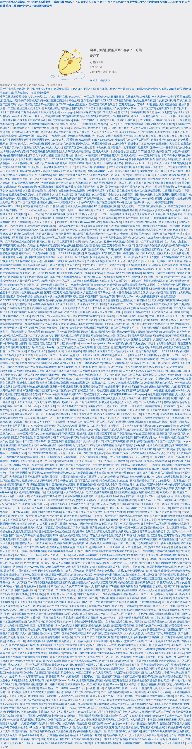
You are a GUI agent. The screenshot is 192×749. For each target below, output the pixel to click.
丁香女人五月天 (160, 163)
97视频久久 (6, 261)
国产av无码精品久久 (150, 402)
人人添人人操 (136, 711)
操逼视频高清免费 (30, 703)
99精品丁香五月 (16, 641)
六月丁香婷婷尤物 (73, 492)
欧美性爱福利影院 (88, 316)
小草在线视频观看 (10, 96)
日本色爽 (181, 331)
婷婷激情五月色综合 (115, 680)
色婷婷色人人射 (97, 128)
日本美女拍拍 (31, 131)
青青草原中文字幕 (59, 339)
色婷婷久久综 (55, 351)
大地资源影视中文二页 (91, 135)
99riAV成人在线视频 (98, 116)
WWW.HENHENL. (10, 206)
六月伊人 (17, 131)
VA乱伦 (166, 363)
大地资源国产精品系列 (96, 327)
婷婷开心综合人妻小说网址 (135, 186)
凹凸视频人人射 (56, 171)
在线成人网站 (133, 96)
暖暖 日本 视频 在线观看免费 (60, 276)
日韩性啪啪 (56, 206)
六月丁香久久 (50, 578)
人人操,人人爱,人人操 (136, 633)
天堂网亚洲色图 (168, 104)
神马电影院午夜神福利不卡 (120, 441)
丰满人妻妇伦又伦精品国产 (109, 429)
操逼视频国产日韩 (64, 167)
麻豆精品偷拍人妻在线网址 (154, 468)
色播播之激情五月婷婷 (160, 696)
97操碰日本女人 (48, 194)
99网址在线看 (82, 272)
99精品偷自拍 (107, 598)
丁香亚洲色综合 (19, 727)
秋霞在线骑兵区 (66, 461)
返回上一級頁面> (100, 80)
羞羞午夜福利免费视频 (51, 602)
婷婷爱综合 (145, 606)
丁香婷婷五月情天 (26, 570)
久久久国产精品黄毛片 (124, 327)
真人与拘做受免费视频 (150, 417)
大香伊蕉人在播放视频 (177, 198)
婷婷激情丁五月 (14, 394)
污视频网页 (48, 261)
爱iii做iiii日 (93, 237)
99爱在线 (150, 370)
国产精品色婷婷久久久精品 (165, 707)
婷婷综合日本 (127, 484)
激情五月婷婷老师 (49, 672)
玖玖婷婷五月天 (73, 656)
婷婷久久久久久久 (92, 241)
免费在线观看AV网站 (49, 535)
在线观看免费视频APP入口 (61, 488)
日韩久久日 (43, 241)
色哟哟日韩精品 (72, 359)
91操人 (121, 707)
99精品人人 (87, 586)
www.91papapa (137, 394)
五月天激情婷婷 (167, 519)
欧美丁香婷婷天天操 (30, 100)
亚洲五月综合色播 (48, 112)
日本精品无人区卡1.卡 (136, 163)
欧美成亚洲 (23, 539)
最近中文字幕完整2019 (141, 143)
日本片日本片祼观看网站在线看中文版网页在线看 (104, 551)
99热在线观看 (114, 135)
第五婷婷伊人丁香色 (141, 175)
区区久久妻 (123, 335)
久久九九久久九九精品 (62, 598)
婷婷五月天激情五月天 (20, 175)
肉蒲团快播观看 (127, 500)
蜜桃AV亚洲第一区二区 (30, 390)
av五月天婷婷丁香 (19, 190)
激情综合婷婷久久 (35, 249)
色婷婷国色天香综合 (128, 598)
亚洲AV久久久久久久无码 (59, 143)
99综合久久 (30, 672)
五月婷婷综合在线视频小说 (29, 492)
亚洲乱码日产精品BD (40, 167)
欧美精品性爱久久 (131, 382)
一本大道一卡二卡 (162, 96)
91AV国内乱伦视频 (135, 535)
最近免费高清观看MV (59, 120)
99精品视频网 (92, 253)
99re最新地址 (150, 319)
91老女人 (96, 272)
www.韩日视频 (32, 578)
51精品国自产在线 (114, 272)
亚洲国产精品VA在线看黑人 (64, 249)
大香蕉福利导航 (34, 331)
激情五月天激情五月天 (42, 343)
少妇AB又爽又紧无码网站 (101, 719)
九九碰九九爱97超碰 (72, 570)
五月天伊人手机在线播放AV (81, 206)
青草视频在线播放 (108, 609)
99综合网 (156, 347)
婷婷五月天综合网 (107, 484)
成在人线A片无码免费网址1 (172, 253)
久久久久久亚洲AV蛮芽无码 (62, 700)
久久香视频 (86, 613)
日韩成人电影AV (124, 296)
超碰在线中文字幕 (128, 645)
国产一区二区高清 (25, 202)
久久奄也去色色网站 (84, 319)
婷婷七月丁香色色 (135, 613)
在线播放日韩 (113, 386)
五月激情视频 (150, 433)
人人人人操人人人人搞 (104, 131)
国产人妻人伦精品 (133, 370)
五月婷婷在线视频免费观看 (121, 210)
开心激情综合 (64, 692)
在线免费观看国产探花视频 (136, 586)
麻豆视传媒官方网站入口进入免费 (59, 519)
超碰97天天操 (70, 402)
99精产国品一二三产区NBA (20, 210)
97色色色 (17, 547)
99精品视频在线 (112, 594)
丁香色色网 (183, 120)
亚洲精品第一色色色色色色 (54, 531)
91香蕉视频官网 (107, 500)
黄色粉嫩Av (30, 586)
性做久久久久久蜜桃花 (13, 214)
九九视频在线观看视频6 (85, 280)
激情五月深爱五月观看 (88, 112)
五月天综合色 (131, 523)
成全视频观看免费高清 (60, 551)
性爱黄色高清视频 (109, 402)
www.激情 (12, 719)
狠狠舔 (159, 198)
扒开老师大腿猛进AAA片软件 (60, 425)
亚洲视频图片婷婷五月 (175, 194)
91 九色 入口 (36, 727)
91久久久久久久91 (25, 602)
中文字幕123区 (138, 355)
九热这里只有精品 (162, 186)
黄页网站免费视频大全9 (94, 558)
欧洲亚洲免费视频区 (49, 582)
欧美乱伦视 (10, 488)
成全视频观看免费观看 (35, 300)
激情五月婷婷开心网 (122, 347)
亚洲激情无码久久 (34, 147)
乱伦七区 (75, 355)
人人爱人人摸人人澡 (142, 128)
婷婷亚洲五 (105, 660)
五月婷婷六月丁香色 (38, 707)
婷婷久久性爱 (122, 214)
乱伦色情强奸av (180, 617)
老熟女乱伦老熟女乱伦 (62, 547)
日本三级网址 (164, 269)
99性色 (33, 327)
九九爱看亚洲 (69, 139)
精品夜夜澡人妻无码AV (33, 719)
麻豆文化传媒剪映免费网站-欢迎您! (117, 531)
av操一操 (22, 257)
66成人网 (62, 261)
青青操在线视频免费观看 (53, 382)
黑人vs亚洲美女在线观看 (137, 339)
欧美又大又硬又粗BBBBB (107, 312)
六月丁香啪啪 (174, 688)
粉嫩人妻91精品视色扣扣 (167, 562)
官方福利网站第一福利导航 (88, 182)
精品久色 (117, 606)
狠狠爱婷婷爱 (45, 645)
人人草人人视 (129, 402)
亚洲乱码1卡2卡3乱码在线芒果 (122, 323)
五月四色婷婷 (29, 112)
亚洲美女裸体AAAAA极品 (110, 496)
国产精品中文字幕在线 (22, 535)
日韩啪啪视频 (137, 112)
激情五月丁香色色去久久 (163, 316)
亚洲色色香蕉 (83, 367)
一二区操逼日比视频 (159, 464)
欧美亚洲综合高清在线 (58, 108)
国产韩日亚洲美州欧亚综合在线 (75, 331)
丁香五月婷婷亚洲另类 (153, 727)
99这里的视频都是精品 (141, 269)
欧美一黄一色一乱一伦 (177, 680)
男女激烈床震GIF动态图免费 (132, 390)
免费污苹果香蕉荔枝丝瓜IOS (111, 355)
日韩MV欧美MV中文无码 (31, 171)
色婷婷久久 (65, 578)
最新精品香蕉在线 (127, 590)
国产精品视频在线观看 (175, 602)
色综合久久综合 (26, 245)
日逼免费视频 (8, 398)
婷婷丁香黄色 (66, 367)
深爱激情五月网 (104, 437)
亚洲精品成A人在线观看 (124, 488)
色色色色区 (19, 700)
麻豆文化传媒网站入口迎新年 (44, 359)
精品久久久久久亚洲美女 (61, 304)
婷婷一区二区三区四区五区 (22, 406)
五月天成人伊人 (102, 151)
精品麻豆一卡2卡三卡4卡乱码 (30, 743)
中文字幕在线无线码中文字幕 (157, 488)
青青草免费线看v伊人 (58, 472)
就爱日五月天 (130, 688)
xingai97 (74, 523)
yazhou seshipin (165, 649)
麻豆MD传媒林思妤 (153, 676)
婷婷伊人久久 (63, 182)
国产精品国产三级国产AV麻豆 (167, 457)
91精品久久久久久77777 (64, 586)
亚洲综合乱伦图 (64, 155)
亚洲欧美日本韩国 (28, 739)
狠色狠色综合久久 (75, 441)
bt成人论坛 (151, 222)
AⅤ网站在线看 (48, 445)
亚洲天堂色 (13, 711)
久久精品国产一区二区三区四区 (126, 304)
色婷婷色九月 (31, 284)
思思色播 (181, 449)
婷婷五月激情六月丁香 (158, 167)
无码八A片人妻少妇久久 (160, 453)
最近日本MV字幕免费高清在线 (160, 731)
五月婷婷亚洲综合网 (163, 120)
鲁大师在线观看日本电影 (65, 241)
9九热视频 (103, 147)
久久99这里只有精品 (142, 653)
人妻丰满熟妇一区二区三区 (43, 378)
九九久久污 (83, 547)
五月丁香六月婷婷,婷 (108, 374)
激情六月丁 (43, 210)
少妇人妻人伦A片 (32, 96)
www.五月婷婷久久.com (31, 433)
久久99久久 (6, 684)
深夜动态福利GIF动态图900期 (154, 308)
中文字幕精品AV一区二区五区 (29, 500)
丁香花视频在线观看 (145, 660)
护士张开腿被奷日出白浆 (121, 120)
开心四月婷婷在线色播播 (91, 457)
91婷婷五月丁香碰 (104, 433)
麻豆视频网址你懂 (130, 178)
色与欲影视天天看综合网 (107, 339)
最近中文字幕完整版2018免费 (92, 562)
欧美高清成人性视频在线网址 (161, 421)
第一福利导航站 (54, 684)
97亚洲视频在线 (120, 116)
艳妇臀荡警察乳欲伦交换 (29, 684)
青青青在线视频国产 (132, 233)
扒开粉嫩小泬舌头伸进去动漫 (56, 480)
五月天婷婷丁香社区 (15, 327)
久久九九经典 (118, 288)
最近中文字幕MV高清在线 (113, 621)
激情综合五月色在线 (127, 727)
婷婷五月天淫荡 (23, 598)
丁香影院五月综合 (132, 222)
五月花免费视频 (88, 402)
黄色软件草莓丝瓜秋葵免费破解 (58, 198)
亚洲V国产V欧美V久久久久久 (64, 363)
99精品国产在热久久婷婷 (159, 124)
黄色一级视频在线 (149, 194)
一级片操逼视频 (19, 511)
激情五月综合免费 (146, 351)
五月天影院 (161, 175)
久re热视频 (157, 390)
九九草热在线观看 (166, 343)
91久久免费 (102, 276)
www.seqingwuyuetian (93, 343)
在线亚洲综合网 (138, 316)
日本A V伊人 (147, 253)
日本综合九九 (61, 218)
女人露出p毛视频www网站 (57, 398)
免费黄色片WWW (119, 558)
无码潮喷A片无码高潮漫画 (73, 696)
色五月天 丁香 (138, 151)
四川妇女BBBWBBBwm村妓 (40, 696)
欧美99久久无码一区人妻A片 (123, 261)
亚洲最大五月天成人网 (70, 222)
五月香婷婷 (113, 245)
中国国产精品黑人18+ (89, 594)
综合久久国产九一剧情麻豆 (138, 374)
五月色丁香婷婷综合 (73, 633)
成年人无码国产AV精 (24, 582)
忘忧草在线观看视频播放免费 (165, 558)
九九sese (17, 668)
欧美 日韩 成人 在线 (142, 472)
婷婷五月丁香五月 (24, 715)
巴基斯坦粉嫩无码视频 (129, 421)
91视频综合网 (12, 186)
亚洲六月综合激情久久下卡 (142, 511)
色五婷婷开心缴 (76, 237)
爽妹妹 (39, 488)
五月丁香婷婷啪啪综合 (130, 124)
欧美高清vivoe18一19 (62, 680)
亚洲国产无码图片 (112, 676)
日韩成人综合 (73, 602)
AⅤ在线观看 (51, 410)
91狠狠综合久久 (16, 308)
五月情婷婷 (55, 543)
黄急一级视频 (137, 476)
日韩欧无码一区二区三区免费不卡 (166, 629)
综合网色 (15, 410)
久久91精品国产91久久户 (175, 257)
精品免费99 (174, 727)
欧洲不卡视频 (88, 621)
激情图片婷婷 (154, 735)
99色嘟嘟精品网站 (130, 743)
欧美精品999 (95, 406)
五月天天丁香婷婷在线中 (46, 116)
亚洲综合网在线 (179, 312)
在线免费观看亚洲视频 (33, 363)
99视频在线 (182, 445)
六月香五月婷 (88, 292)
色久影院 (126, 656)
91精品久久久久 (36, 351)
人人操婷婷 (10, 625)
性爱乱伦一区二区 (59, 280)
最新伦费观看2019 (17, 484)
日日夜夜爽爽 (8, 245)
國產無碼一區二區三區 (119, 182)
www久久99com (21, 116)
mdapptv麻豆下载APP (114, 394)
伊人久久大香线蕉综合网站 (157, 202)
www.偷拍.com (92, 222)
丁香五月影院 (72, 265)
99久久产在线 (95, 633)
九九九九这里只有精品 (47, 402)
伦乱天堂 (64, 128)
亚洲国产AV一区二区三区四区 (155, 500)
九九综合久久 (80, 445)
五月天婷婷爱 (129, 155)
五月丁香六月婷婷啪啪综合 (145, 406)
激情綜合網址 (52, 637)
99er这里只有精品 (114, 664)
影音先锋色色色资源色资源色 (146, 680)
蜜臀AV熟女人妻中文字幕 (153, 210)
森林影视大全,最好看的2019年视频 (115, 331)
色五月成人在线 (69, 378)
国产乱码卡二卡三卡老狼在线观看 (93, 637)
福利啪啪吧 (100, 167)
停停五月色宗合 (29, 461)
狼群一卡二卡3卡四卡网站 (156, 598)
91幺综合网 (179, 269)
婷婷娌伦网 (89, 124)
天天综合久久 (139, 558)
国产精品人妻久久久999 (18, 355)
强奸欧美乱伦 (8, 637)
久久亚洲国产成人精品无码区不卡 (114, 351)
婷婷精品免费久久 (147, 441)
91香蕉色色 (163, 723)
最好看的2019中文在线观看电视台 (167, 527)
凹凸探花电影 (139, 386)
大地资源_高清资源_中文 (110, 425)
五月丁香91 (102, 539)
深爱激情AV (153, 112)
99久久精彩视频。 (71, 676)
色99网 (41, 606)
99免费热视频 (179, 163)
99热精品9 (169, 331)
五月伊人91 (22, 496)
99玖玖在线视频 (107, 218)
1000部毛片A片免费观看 (131, 719)
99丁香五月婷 (85, 167)
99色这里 (49, 464)
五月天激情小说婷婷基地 (99, 617)
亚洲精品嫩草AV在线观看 (143, 539)
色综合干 (136, 116)
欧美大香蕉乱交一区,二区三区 (48, 237)
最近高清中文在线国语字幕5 (58, 429)
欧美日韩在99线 (117, 731)
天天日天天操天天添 (171, 116)
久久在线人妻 (119, 539)
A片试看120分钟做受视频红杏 (130, 570)
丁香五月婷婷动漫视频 (146, 182)
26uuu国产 (128, 245)
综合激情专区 (120, 151)
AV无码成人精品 (56, 316)
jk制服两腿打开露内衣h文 (149, 637)
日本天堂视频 (8, 449)
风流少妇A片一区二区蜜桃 (76, 672)
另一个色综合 (47, 461)
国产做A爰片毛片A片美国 (71, 406)
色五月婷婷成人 (40, 613)
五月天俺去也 (8, 257)
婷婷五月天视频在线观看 (103, 104)
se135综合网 (119, 143)
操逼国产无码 (8, 523)
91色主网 (74, 100)
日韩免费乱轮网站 (17, 343)
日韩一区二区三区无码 (13, 351)
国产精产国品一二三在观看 (79, 147)
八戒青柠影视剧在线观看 (31, 120)
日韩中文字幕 (74, 269)
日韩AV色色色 (83, 449)
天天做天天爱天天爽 (69, 453)
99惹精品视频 (8, 135)
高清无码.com (77, 261)
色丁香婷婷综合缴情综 (40, 308)
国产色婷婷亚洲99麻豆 (93, 523)
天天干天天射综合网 (143, 335)
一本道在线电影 (68, 539)
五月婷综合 (130, 684)
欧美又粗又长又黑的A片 (23, 194)
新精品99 (175, 609)
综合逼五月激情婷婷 (59, 319)
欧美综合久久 (30, 480)
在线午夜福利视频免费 (77, 312)
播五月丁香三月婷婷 (153, 261)
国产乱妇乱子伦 (174, 151)
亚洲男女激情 (83, 245)
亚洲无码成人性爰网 (85, 609)
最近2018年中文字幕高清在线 (27, 676)
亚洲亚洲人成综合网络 (30, 108)
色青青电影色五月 (81, 284)
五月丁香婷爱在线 (124, 417)
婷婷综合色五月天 (175, 676)
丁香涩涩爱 (144, 120)
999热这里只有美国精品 (174, 414)
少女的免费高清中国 (126, 194)
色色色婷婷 (109, 335)
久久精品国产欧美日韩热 (91, 304)
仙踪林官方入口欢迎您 (113, 280)
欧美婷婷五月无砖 (28, 445)
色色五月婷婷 (31, 562)
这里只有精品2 (23, 414)
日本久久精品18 (64, 625)
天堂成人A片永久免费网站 (56, 609)
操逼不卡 (183, 519)
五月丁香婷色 (170, 606)
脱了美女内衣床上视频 (40, 155)
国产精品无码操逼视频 (162, 429)
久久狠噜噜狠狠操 (100, 641)
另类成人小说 (22, 633)
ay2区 (42, 319)
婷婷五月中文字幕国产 (123, 147)
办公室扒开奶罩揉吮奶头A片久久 (19, 519)
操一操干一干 (95, 441)
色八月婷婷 (55, 515)
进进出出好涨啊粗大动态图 (164, 386)
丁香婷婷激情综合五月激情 (20, 558)
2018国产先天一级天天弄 (27, 464)
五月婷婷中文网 (113, 633)
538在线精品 (28, 186)
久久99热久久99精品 (80, 574)
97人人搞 (42, 523)
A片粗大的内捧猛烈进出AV (148, 359)
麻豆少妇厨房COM (72, 394)
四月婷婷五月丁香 (180, 210)
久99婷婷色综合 (122, 660)
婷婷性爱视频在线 (39, 124)
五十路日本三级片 (133, 135)
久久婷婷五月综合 (102, 194)
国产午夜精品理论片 (146, 437)
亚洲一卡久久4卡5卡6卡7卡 (164, 276)
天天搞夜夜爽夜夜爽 (163, 300)
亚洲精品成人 (94, 543)
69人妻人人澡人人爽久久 (121, 398)
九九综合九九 (181, 598)
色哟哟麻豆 (47, 182)
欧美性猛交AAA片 (116, 159)
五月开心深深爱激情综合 (144, 543)
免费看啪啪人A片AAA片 (64, 613)
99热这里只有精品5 (77, 566)
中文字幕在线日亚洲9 (151, 241)
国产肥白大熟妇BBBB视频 (29, 370)
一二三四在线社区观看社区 (150, 206)
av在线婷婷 (39, 304)
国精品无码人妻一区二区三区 (96, 214)
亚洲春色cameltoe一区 (100, 175)
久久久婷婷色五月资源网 (90, 735)
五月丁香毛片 (35, 214)
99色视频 (84, 653)
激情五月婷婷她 (26, 523)
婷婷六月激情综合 (165, 472)
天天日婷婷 (161, 128)
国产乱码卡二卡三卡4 (84, 108)
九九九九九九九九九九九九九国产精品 (68, 370)
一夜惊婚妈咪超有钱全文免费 (111, 574)
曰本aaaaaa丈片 (92, 363)
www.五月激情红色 (149, 155)
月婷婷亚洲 (33, 269)
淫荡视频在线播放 (114, 511)
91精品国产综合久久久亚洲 (159, 621)
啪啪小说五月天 (160, 617)
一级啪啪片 (173, 225)
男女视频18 (38, 472)
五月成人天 (10, 100)
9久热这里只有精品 (144, 100)
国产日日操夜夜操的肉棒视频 (29, 551)
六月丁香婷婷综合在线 (100, 629)
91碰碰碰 (68, 715)
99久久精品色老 (55, 566)
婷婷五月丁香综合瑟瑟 (176, 347)
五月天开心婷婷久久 (173, 743)
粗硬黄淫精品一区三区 (137, 249)
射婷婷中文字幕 (146, 480)
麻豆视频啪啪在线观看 (51, 186)
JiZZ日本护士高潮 (62, 210)
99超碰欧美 (175, 159)
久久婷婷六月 (86, 276)
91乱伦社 (115, 276)
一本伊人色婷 (55, 265)
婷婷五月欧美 (92, 394)
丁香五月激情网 (85, 715)
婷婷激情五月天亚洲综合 (36, 656)
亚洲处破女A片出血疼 (16, 613)
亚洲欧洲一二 (74, 124)
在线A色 (174, 128)
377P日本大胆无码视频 (103, 645)
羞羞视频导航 (56, 500)
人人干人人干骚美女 (133, 735)
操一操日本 (72, 343)
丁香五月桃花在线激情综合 (45, 151)
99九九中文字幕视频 (102, 445)
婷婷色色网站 (67, 735)
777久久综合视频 (108, 476)
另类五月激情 (56, 441)
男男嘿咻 (87, 351)
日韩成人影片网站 (117, 566)
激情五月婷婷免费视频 (124, 625)
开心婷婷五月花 (67, 288)
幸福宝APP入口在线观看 (40, 229)
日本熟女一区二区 (86, 598)
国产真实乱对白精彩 (67, 335)
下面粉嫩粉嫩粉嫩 (108, 519)
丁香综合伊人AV (112, 163)
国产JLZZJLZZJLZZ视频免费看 (113, 100)
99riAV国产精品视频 (119, 343)
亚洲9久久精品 (92, 676)
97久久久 (99, 210)
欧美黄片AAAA (138, 739)
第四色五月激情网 (117, 461)
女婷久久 (72, 214)
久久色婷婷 (41, 515)
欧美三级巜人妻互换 (168, 143)
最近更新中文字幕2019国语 (134, 218)
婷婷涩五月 (151, 492)
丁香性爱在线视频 (14, 457)
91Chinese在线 (50, 394)
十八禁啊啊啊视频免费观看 (78, 496)
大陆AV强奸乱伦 (38, 680)
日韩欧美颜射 (159, 218)
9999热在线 (107, 316)
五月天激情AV (73, 351)
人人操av (160, 374)
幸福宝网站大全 (86, 186)
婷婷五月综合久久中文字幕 (93, 288)
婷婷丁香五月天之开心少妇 (130, 629)
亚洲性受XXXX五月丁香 (14, 664)
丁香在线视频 (96, 508)
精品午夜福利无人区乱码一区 (90, 731)
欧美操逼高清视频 (52, 703)
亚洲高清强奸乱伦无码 (92, 700)
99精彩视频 (43, 715)
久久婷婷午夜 (40, 253)
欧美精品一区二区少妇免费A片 (37, 272)
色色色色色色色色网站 (43, 288)
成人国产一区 (45, 417)
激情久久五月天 (82, 727)
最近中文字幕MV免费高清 (24, 574)
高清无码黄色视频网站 (84, 555)
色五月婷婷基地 (76, 171)
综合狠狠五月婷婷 (31, 159)
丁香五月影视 (180, 131)
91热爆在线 (130, 606)
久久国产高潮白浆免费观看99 (44, 621)
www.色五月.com (81, 339)
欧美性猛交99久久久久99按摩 (137, 449)
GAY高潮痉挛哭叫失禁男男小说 (125, 555)
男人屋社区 (15, 562)
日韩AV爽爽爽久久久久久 (71, 225)
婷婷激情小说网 (43, 374)
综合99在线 (47, 562)
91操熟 (177, 339)
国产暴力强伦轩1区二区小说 (142, 496)
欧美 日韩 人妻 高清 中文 (154, 645)
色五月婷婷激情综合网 (105, 464)
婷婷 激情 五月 (100, 547)
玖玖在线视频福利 (80, 382)
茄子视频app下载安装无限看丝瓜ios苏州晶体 (151, 265)
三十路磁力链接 (83, 210)
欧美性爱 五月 (50, 476)
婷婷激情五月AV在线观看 (39, 104)
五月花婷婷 (87, 100)
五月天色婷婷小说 (22, 163)
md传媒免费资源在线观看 (176, 515)
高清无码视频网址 (32, 410)
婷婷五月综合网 (164, 594)
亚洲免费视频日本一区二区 (174, 660)
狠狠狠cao (100, 284)
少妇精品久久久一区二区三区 (132, 139)
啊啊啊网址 (71, 296)
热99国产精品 (20, 182)
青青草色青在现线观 (29, 629)
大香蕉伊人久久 (162, 339)
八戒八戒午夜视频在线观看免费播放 (58, 558)
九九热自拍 (6, 124)
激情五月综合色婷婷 (149, 331)
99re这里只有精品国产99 (101, 707)
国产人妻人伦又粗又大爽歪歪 (29, 653)
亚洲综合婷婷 (32, 394)
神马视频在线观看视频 (127, 225)
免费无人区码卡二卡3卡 (56, 555)
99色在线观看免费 (37, 386)
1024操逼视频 (114, 249)
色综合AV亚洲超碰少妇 (160, 445)
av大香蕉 (70, 186)
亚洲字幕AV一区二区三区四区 (51, 355)
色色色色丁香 (139, 547)
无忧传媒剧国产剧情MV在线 (86, 664)
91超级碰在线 (113, 688)
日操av (126, 386)
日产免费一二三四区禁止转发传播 (131, 562)
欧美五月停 (132, 664)
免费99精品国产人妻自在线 (55, 731)
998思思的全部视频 (33, 594)
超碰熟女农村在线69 (141, 574)
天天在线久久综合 (143, 343)
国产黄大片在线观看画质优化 (71, 645)
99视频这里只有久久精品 (159, 382)
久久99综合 (11, 527)
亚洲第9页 (46, 218)
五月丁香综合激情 (24, 437)
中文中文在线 (76, 163)
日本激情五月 (55, 653)
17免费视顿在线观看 (12, 249)
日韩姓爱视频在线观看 (151, 684)
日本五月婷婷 (79, 508)
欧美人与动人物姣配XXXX (136, 703)
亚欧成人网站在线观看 (157, 461)
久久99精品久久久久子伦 (89, 711)
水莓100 (166, 155)
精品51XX (20, 359)
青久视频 (138, 167)
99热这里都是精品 (93, 453)
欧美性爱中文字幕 (81, 347)
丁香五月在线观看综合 (105, 515)
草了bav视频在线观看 (26, 429)
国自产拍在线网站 (25, 590)
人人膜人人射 (183, 394)
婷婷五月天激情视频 (115, 363)
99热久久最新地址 (29, 609)
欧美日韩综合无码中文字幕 (107, 367)
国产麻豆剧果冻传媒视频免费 (92, 625)
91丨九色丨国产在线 (56, 96)
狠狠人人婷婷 (152, 515)
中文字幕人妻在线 (75, 175)
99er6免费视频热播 (112, 692)
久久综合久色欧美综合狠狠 (161, 555)
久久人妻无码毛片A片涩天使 (109, 672)
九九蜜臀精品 (170, 112)
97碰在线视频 (98, 566)
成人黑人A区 (48, 668)
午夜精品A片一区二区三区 (138, 594)
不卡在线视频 (17, 229)
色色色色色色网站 (24, 241)
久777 (128, 367)
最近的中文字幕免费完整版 (90, 398)
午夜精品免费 (74, 327)
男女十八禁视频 (48, 735)
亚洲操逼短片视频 (116, 711)
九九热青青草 (175, 214)
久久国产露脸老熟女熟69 (85, 739)
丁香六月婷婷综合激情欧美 (106, 535)
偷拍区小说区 (45, 202)
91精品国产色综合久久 (92, 229)
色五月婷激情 (71, 292)
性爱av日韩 (88, 265)
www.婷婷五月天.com (66, 202)
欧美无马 (143, 147)
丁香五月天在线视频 (118, 190)
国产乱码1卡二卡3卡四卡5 (15, 508)
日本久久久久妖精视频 (115, 739)
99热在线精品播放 (137, 707)
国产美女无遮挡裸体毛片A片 (112, 715)
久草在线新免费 (112, 222)
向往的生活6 (158, 139)
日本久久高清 (174, 261)
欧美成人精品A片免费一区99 (172, 245)
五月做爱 (58, 656)
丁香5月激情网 (50, 629)
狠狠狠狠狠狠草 (13, 284)
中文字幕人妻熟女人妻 (40, 335)
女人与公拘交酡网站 (134, 276)
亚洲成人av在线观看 (87, 155)
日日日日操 (117, 96)
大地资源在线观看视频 (45, 539)
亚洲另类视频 (85, 433)
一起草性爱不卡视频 (115, 406)
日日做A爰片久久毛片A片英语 (73, 464)
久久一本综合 (71, 621)
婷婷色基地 (175, 625)
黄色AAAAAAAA (28, 735)
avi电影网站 (143, 347)
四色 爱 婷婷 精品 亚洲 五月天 (150, 367)
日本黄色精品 (163, 131)
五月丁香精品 (172, 535)
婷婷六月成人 (94, 163)
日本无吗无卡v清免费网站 (115, 237)
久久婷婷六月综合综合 (106, 449)
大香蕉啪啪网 (179, 613)
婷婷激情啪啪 (115, 229)
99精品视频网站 (96, 171)
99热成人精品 (78, 128)
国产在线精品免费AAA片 (155, 664)
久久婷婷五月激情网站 (163, 292)
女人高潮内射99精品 (29, 398)
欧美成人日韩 (167, 492)
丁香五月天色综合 (64, 417)
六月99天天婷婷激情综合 (76, 151)
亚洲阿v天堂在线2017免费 (128, 641)
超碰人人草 (167, 496)
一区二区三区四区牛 (55, 100)
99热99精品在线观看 (154, 225)
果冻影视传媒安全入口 (36, 206)
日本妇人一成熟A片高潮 (110, 265)
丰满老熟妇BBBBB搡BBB (162, 719)
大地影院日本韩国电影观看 (25, 476)
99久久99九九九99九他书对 (148, 237)
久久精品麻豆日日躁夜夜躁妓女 (91, 472)
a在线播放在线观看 (31, 292)
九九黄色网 (46, 178)
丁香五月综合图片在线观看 (154, 327)
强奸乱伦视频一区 (116, 257)
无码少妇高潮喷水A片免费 (130, 445)
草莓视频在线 (69, 135)
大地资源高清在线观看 (89, 680)
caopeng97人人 (107, 124)
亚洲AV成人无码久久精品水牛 (17, 233)
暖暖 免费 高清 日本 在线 (55, 739)
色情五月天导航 (171, 178)
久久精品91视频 (166, 100)
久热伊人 (87, 355)
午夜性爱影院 (146, 131)
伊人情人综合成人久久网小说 (149, 214)
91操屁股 (152, 104)
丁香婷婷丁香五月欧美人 (44, 617)
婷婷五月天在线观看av (77, 515)
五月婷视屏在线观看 (63, 484)
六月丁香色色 (25, 649)
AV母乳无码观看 (95, 190)
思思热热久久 (127, 300)
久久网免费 (6, 602)
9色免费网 (122, 316)
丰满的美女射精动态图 (123, 308)
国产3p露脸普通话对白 (42, 257)
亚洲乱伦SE (38, 316)
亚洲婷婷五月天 (53, 292)
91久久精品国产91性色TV (15, 316)
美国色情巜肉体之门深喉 (46, 633)
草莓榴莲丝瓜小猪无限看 (107, 370)
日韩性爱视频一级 (107, 186)
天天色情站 (141, 457)
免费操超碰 (135, 461)
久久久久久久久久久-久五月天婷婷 (83, 511)
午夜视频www (43, 175)
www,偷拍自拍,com (116, 453)
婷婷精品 (37, 190)
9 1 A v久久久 (30, 218)
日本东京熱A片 (162, 703)
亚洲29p (89, 504)
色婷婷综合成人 (20, 128)
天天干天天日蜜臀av (139, 288)
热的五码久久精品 (158, 547)
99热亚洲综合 (20, 680)
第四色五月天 (93, 668)
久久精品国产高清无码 (28, 261)
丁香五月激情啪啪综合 (121, 457)
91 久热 (50, 594)
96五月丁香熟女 (131, 198)
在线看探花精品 (171, 190)
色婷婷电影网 (97, 159)
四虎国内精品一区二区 (25, 731)
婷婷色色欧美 (125, 582)
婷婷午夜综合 (25, 296)
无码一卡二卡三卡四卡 (163, 147)
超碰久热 (57, 715)
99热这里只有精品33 (31, 527)
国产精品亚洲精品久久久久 (78, 582)
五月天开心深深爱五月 (163, 633)
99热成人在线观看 (104, 414)
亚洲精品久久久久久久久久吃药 (94, 417)
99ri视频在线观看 (134, 229)
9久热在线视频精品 (73, 116)
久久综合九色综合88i (19, 304)
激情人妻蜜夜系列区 (142, 668)
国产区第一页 (132, 676)
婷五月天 (153, 739)
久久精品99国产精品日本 (33, 723)
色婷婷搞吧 (19, 386)
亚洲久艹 (64, 284)
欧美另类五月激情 (97, 684)
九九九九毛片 (152, 672)
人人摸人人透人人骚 (62, 711)
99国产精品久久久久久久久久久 (71, 131)
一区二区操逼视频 (39, 664)
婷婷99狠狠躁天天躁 (55, 660)
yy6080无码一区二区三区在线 (98, 202)
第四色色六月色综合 (53, 269)
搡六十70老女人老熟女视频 (162, 476)
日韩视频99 (52, 676)
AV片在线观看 (36, 700)
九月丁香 (105, 649)
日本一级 (123, 543)
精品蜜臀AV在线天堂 (84, 531)
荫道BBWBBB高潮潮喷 (164, 425)
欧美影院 (67, 637)
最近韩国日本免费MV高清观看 (84, 323)
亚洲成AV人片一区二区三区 (144, 363)
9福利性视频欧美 (166, 272)
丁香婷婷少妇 (138, 566)
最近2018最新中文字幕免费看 (36, 625)
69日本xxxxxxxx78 (103, 139)
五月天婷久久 (14, 147)
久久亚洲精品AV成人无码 (83, 660)
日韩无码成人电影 (167, 582)
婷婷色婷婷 (113, 284)
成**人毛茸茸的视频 (119, 167)
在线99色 (50, 331)
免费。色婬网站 (146, 649)
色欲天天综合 (172, 578)
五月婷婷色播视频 (149, 602)
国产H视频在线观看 (128, 504)
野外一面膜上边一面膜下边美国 (138, 519)
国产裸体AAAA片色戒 (172, 378)
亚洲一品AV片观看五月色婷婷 (92, 143)
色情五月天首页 (29, 339)
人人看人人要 (47, 406)
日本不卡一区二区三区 (154, 523)
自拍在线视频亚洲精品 (22, 645)
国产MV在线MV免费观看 (41, 453)
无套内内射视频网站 (66, 374)
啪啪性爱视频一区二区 (25, 178)
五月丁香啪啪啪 (144, 551)
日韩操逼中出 (170, 406)
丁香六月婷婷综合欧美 (44, 128)
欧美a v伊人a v (147, 590)
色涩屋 (126, 547)
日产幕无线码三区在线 (13, 621)
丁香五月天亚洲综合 (18, 472)
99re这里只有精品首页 (86, 692)
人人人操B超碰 (64, 562)
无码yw (124, 476)
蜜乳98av (58, 175)
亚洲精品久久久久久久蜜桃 (143, 257)
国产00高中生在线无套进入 (71, 104)
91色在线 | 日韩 (126, 480)
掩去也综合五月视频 (138, 425)
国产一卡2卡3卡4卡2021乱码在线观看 (65, 159)
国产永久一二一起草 (107, 233)
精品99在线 (113, 735)
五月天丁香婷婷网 (125, 378)
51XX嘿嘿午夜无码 (68, 437)
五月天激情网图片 (75, 684)
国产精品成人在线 (10, 594)
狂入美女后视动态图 (125, 468)
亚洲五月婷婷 (82, 743)
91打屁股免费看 (151, 178)
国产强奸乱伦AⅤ (101, 723)
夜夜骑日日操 (95, 688)
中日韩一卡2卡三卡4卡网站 (121, 508)
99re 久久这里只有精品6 (104, 178)
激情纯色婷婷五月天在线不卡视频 (64, 468)
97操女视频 (183, 100)
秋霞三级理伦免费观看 (71, 190)
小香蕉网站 (64, 445)
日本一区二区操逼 (43, 414)
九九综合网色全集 (67, 229)
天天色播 (183, 633)
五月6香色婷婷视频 (31, 276)
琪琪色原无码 (87, 374)
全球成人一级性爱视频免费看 (26, 468)
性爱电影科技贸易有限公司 (15, 253)
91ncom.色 (116, 684)
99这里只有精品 (180, 504)
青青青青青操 (88, 519)
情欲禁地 (161, 159)
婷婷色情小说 (135, 672)
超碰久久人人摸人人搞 (30, 637)
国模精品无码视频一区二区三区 (166, 355)
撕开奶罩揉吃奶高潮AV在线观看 (55, 245)
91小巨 (61, 343)
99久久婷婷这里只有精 (104, 743)
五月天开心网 (119, 269)
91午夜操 (164, 437)
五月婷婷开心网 (46, 437)
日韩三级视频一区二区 (54, 574)
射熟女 (128, 312)
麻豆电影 (46, 131)
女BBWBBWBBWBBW (70, 668)
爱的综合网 (159, 586)
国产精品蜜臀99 (132, 319)
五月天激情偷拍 (136, 410)
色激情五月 (170, 735)
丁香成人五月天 (164, 668)
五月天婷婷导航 (120, 472)
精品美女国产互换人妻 (159, 229)
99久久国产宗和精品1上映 (50, 649)
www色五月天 (78, 688)
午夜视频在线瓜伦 (55, 214)
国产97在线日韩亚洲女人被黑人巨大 (99, 198)
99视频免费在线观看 (61, 743)
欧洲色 (157, 606)
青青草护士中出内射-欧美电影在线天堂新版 (123, 292)
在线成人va (162, 312)
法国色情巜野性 (26, 135)
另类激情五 (99, 245)
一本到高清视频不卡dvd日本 (96, 378)
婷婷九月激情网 (171, 410)
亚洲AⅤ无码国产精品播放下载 (96, 296)
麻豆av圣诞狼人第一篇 (98, 468)
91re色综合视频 (96, 261)
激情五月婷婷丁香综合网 (131, 696)
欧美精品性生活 (168, 539)
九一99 (56, 139)
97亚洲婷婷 (58, 124)
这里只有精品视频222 (100, 225)
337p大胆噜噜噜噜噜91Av (145, 715)
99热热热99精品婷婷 (16, 151)
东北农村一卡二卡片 (124, 723)
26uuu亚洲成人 (127, 131)
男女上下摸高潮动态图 (67, 308)
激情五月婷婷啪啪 (134, 692)
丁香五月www (179, 327)
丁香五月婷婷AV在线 (89, 300)
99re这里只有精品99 (129, 202)
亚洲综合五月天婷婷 (158, 692)
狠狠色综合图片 (23, 543)
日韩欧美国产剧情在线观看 (45, 511)
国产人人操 (108, 590)
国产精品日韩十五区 (131, 515)
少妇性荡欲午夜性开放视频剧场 (146, 280)
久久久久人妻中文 (147, 378)
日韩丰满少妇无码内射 (62, 723)
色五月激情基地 (21, 222)
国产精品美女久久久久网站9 (151, 609)
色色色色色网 (178, 547)
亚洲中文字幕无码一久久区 (165, 284)
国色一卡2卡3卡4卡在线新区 (66, 253)
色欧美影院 (20, 124)
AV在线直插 (110, 543)
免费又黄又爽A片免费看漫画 (50, 163)
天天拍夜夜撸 (81, 641)
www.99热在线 (49, 284)
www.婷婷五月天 (36, 457)
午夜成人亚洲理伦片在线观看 (48, 421)
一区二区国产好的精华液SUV (155, 108)
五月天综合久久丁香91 (132, 104)
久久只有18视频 (68, 410)
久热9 (102, 555)
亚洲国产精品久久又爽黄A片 (66, 504)
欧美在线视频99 (78, 606)
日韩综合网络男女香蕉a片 (40, 225)
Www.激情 (85, 139)
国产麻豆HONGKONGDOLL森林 (51, 508)
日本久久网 (40, 543)
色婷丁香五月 (181, 229)
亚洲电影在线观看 (27, 382)
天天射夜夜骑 (54, 492)
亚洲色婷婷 (40, 598)
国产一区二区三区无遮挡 (159, 711)
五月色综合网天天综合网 (110, 578)
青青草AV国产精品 (99, 606)
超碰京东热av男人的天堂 (48, 296)
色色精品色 (109, 480)
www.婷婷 (147, 198)
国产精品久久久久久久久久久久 (169, 249)
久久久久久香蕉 (23, 402)
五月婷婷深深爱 (151, 743)
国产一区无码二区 (170, 441)
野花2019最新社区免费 (92, 410)
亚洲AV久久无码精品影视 (146, 190)
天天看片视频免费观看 (99, 570)
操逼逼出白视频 (146, 723)
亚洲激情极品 (150, 116)
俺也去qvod (102, 96)
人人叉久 (30, 417)
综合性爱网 (83, 723)
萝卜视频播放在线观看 (142, 159)
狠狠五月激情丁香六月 (59, 727)
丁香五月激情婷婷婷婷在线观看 (78, 476)
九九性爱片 (162, 480)
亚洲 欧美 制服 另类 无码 (33, 504)
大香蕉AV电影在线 (172, 672)
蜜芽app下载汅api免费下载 (82, 649)
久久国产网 (134, 731)
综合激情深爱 (110, 300)
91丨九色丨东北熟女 (177, 241)
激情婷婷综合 (175, 374)
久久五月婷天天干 (61, 233)
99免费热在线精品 (152, 323)
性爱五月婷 (70, 653)
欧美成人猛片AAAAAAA (106, 382)
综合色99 (165, 739)
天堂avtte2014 (60, 664)
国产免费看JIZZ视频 (107, 586)
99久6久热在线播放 (15, 312)
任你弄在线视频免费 (166, 551)
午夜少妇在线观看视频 (62, 300)
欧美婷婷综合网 (123, 437)
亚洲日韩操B (178, 398)
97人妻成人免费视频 (125, 241)
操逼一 (108, 241)
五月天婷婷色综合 (169, 511)
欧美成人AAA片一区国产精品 (53, 347)
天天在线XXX (17, 707)
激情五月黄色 (155, 535)
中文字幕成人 (179, 480)
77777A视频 (35, 425)
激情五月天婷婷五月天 (172, 433)
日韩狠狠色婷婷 (86, 484)
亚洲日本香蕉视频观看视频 (65, 386)
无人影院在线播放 (83, 233)
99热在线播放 (15, 367)
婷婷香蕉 (9, 570)
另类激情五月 (102, 347)
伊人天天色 (135, 621)
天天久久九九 (86, 425)
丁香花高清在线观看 (72, 617)
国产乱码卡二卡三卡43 (27, 555)
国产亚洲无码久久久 (12, 104)
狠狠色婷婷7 (97, 257)
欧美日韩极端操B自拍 (165, 288)
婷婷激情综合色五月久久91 (25, 660)
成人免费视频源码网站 (149, 296)
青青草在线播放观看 (26, 323)
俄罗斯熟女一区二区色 (153, 171)
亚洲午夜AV (154, 410)
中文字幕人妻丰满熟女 (52, 323)
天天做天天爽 (14, 696)
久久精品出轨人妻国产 (107, 703)
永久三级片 (121, 175)
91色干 (43, 339)
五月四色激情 (167, 233)
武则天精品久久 (168, 222)
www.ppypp (67, 112)
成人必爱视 (127, 206)
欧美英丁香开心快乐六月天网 (68, 707)
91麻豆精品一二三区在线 (54, 688)
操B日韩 (72, 316)
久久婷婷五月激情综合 (75, 535)
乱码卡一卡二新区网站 (95, 308)
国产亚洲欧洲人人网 (101, 527)
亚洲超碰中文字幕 (93, 386)
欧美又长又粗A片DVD (102, 696)
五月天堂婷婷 (155, 151)
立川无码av (109, 112)
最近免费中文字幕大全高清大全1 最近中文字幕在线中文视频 (142, 700)
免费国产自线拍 (165, 449)
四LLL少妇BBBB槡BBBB (171, 370)
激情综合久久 (75, 421)
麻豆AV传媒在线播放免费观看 (45, 312)
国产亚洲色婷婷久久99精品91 (162, 641)
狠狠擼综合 (143, 300)
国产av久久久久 (26, 449)
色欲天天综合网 (117, 410)
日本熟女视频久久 (143, 312)
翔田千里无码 (65, 272)
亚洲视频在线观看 (108, 206)
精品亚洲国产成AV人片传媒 (162, 304)
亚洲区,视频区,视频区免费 (128, 492)
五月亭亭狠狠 (150, 414)
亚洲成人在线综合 (83, 578)
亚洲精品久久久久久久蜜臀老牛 (74, 414)
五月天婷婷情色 (145, 245)
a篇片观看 (148, 272)
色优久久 (123, 112)
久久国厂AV (115, 523)
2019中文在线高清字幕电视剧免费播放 (49, 641)
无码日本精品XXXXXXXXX (122, 171)
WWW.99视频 (36, 566)
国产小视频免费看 (56, 606)
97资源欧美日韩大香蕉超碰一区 (120, 253)
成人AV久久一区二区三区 (109, 613)
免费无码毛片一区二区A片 (94, 488)
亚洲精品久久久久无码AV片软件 (118, 108)
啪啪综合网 (86, 437)
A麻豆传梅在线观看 (158, 613)
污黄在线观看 (137, 453)
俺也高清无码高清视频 (160, 394)
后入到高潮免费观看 (34, 265)
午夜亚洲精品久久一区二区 (154, 508)
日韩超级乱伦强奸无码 (152, 688)
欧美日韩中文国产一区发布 (89, 120)
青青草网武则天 (123, 637)
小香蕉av (43, 711)
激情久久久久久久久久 (96, 359)
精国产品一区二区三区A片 (99, 421)
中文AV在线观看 (23, 515)
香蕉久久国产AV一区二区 (153, 625)
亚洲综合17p (27, 347)
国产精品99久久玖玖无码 (169, 653)
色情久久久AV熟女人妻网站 (38, 692)
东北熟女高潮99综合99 (149, 484)
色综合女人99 (84, 429)
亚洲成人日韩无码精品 (133, 464)
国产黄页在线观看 (48, 570)
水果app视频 (133, 272)
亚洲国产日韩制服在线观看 (153, 398)
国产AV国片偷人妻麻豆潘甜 (40, 367)
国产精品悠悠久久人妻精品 (80, 500)
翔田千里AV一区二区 (129, 414)
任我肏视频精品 (170, 543)
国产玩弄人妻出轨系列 (96, 269)
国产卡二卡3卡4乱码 (36, 547)
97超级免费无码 (110, 155)
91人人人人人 (54, 147)
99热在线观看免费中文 (115, 668)
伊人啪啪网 (151, 233)
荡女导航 (115, 547)
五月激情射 (156, 570)
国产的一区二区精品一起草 (61, 390)
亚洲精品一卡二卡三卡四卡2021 (27, 441)
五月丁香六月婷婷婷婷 (88, 480)
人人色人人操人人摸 (123, 649)
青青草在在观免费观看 (153, 531)
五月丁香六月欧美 (77, 527)
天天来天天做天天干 (43, 222)
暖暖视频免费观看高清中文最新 (110, 653)
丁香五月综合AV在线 (129, 433)
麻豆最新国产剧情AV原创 (161, 566)
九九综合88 (6, 202)
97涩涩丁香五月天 (118, 128)
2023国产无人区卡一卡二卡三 (71, 178)
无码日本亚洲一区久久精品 (72, 257)
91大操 (146, 96)
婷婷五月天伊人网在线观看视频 (96, 390)
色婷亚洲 (44, 586)
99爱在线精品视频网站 (135, 284)
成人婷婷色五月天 (136, 429)
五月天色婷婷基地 (165, 574)
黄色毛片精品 (39, 280)
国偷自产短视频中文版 (52, 327)
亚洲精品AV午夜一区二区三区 (102, 656)
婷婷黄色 (33, 198)
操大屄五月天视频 (105, 582)
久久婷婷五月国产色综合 (155, 504)
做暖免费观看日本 (40, 484)
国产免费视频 (83, 194)
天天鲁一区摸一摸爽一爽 (162, 656)
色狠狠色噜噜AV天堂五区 (60, 433)
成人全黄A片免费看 (48, 135)
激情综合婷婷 (165, 590)
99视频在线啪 (22, 421)
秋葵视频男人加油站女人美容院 (55, 449)
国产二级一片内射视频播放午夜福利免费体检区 (110, 602)
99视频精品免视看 (73, 543)
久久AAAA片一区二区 (81, 96)
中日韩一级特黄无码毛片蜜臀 (133, 617)
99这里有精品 (168, 319)
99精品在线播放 (58, 523)
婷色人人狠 (77, 590)
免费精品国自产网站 (93, 249)
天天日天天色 (26, 488)
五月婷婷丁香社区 (120, 359)
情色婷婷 (34, 182)
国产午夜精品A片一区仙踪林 (26, 143)
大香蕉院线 (127, 609)
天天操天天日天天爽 (109, 319)
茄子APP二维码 (66, 594)
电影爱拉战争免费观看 (99, 492)
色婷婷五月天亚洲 (103, 727)
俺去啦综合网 (14, 672)
